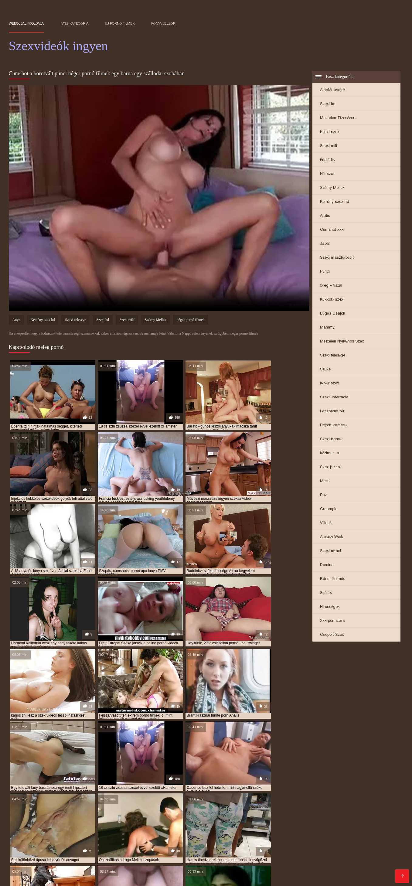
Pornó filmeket (258, 853)
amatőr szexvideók (67, 819)
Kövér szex (329, 383)
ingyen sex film (107, 829)
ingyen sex (79, 829)
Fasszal (169, 848)
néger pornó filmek (191, 321)
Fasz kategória (74, 23)
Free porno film (61, 857)
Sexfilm (237, 857)
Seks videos (76, 843)
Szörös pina (109, 848)
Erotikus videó (89, 862)
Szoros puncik (56, 862)
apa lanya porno (363, 819)
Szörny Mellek (332, 188)
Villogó (326, 523)
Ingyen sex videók (285, 872)
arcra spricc (111, 822)
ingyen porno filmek (269, 826)
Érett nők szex (213, 867)
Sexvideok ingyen (360, 872)
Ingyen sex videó (98, 853)
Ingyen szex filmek (200, 848)
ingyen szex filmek (319, 829)
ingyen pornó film (185, 826)
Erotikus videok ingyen (124, 872)
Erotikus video (322, 872)
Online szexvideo (134, 857)
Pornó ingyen (306, 853)
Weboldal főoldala (26, 23)
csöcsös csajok (332, 822)
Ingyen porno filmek (333, 867)
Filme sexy (347, 848)
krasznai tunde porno (198, 832)
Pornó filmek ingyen (157, 862)
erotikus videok (85, 826)
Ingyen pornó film (58, 853)
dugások (381, 822)
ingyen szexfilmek (46, 832)
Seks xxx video (171, 857)
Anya (16, 321)
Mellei (325, 481)
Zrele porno (21, 843)
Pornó (282, 853)
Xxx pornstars (332, 621)
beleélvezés (183, 822)
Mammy (327, 327)
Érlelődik (327, 160)
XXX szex (298, 867)
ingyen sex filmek (142, 829)
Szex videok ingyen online (148, 843)
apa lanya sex (49, 822)
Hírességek (330, 607)
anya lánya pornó (258, 819)
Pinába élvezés (66, 867)
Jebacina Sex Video (218, 853)
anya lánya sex (294, 819)
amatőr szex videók (27, 819)
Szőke (325, 369)
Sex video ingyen (244, 872)
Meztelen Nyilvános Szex (342, 341)
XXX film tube (263, 843)
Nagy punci (211, 872)
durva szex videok (25, 826)
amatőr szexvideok (108, 819)
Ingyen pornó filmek (138, 867)
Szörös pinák (100, 867)
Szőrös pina (321, 848)
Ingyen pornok (317, 843)
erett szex (160, 853)
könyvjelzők (163, 23)
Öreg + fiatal (331, 286)
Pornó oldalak (243, 862)
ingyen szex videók (359, 829)
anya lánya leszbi (220, 819)
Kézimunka (329, 453)
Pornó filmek (375, 848)
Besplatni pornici (208, 857)
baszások (136, 822)
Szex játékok (331, 467)
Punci (325, 272)
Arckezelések (331, 537)
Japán (325, 244)
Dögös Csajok (332, 314)
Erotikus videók (178, 867)
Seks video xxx (97, 857)
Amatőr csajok (333, 90)
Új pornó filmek (119, 23)
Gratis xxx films (264, 857)
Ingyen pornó (23, 853)
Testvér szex (244, 867)
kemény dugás (160, 832)
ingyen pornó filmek (226, 826)
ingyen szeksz (284, 829)
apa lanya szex (80, 822)
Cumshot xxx (332, 230)
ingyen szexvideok (85, 832)
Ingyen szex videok (356, 843)
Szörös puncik (364, 862)
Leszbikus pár (332, 411)
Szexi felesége (333, 355)
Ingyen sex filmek (327, 862)
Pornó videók (133, 853)
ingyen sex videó (178, 829)
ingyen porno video (311, 826)
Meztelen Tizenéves (338, 118)
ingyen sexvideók (251, 829)
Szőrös (326, 593)
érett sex (160, 872)
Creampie (328, 509)
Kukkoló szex (332, 300)
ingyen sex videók (214, 829)
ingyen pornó (151, 826)
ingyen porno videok (352, 826)
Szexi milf (328, 146)
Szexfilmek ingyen (28, 867)
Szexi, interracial (334, 397)
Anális (325, 216)
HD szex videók (141, 848)
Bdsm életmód (333, 579)
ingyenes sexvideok (124, 832)
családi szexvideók (296, 822)
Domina (327, 565)
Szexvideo (86, 872)
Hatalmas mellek (287, 848)
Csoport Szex (332, 635)
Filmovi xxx (48, 843)
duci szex (359, 822)
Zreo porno (31, 857)
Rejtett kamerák (334, 425)
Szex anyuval (371, 867)
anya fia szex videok (181, 819)
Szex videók (120, 862)
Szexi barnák (331, 439)
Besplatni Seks (332, 857)
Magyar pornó (39, 872)
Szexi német (331, 551)
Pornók (64, 872)
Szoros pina (104, 843)
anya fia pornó (144, 819)
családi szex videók (217, 822)
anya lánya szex (328, 819)
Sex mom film (363, 853)
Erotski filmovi (298, 857)
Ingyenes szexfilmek (245, 848)
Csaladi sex (192, 843)
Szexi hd (327, 104)
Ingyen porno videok (204, 862)
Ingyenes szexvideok (283, 862)
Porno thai (334, 853)
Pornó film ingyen (227, 843)
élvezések (56, 826)
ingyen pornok (50, 829)
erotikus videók (119, 826)
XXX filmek (184, 872)
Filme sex (184, 853)
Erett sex (290, 843)
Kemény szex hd (334, 202)
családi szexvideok (257, 822)
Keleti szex (329, 132)
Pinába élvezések (74, 848)
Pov (323, 495)
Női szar (327, 174)
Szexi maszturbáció (337, 258)
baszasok (158, 822)
